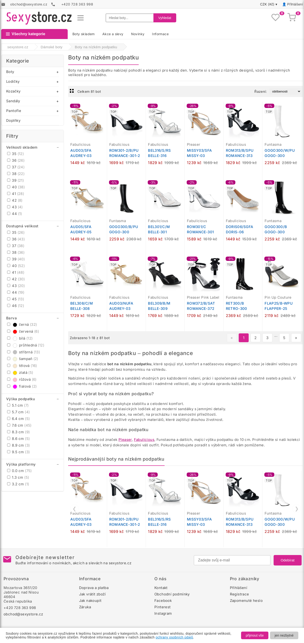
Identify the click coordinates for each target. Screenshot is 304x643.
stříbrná (23, 352)
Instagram (163, 613)
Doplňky (13, 120)
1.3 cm (18, 477)
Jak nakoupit (90, 600)
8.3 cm (18, 432)
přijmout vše (255, 635)
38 (15, 173)
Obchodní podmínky (172, 594)
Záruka (85, 607)
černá (22, 324)
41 (15, 193)
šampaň (22, 358)
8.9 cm (18, 445)
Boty (10, 71)
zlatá (20, 372)
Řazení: (260, 91)
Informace (160, 34)
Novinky (138, 34)
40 (16, 187)
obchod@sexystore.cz (23, 614)
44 (14, 213)
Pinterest (162, 607)
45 (15, 299)
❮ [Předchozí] (74, 508)
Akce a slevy (113, 34)
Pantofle (13, 110)
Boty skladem (83, 34)
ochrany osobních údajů (174, 637)
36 (15, 160)
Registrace (239, 594)
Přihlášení (295, 4)
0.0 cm (19, 470)
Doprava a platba (94, 587)
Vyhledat (164, 18)
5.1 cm (17, 405)
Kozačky (13, 91)
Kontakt (161, 587)
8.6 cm (18, 438)
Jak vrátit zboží (92, 594)
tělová (22, 365)
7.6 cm (19, 425)
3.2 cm (18, 484)
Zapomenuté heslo (246, 600)
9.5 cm (18, 452)
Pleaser (125, 439)
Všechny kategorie (25, 34)
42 (15, 200)
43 (15, 207)
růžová (22, 379)
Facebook (163, 600)
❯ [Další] (297, 508)
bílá (20, 338)
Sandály (13, 101)
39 (15, 180)
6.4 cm (18, 418)
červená (23, 331)
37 (15, 167)
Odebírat (287, 560)
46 (15, 305)
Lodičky (12, 81)
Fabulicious (144, 439)
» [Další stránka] (296, 338)
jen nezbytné (284, 635)
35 (15, 153)
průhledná (25, 345)
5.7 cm (18, 412)
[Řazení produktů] (285, 91)
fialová (22, 386)
